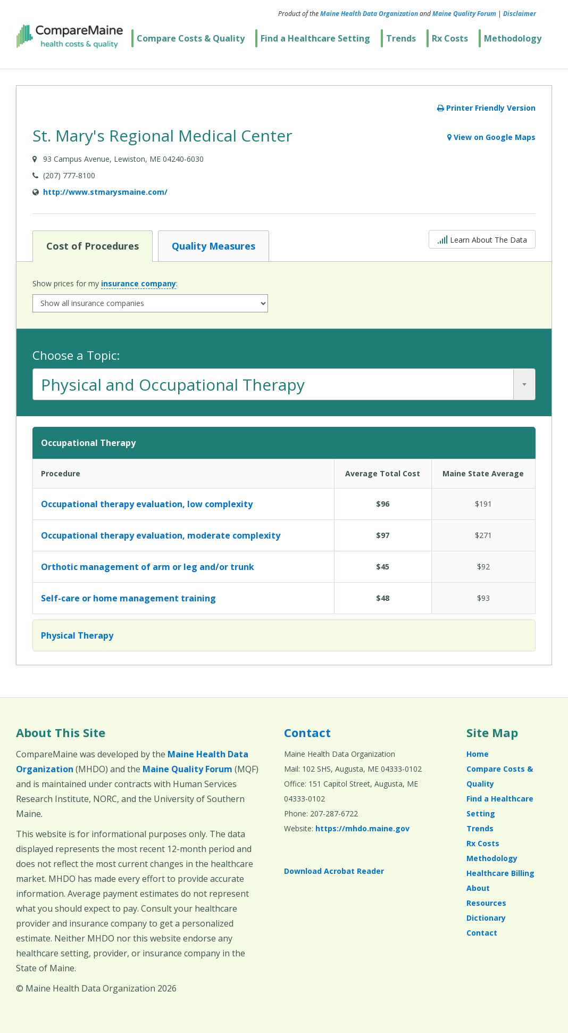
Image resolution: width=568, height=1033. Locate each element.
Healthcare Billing (500, 873)
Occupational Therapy (88, 443)
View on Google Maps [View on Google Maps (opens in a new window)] (491, 137)
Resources (486, 903)
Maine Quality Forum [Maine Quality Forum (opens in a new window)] (464, 13)
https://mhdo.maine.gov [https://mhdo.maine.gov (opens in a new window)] (362, 828)
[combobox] (284, 384)
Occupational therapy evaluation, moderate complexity (160, 535)
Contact (307, 732)
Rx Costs (450, 38)
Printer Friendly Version (486, 108)
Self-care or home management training (128, 598)
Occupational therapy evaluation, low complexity (147, 504)
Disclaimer (519, 13)
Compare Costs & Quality (191, 38)
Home (477, 754)
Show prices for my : (105, 283)
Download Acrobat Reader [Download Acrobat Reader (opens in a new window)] (334, 871)
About (478, 888)
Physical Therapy (77, 635)
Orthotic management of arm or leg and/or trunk (147, 567)
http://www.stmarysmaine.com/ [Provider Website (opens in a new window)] (105, 192)
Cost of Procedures (92, 245)
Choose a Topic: (76, 355)
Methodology (512, 38)
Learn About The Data (482, 239)
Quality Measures (213, 245)
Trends (401, 38)
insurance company (138, 283)
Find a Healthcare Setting (315, 38)
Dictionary (486, 918)
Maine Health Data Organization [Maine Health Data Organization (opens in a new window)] (369, 13)
